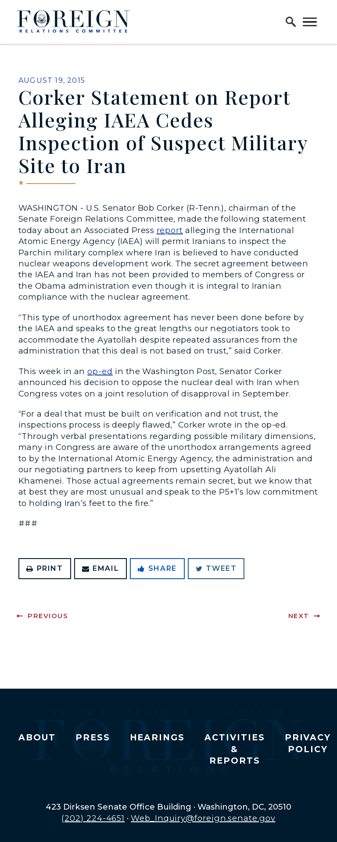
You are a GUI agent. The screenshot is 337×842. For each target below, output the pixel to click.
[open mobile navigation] (310, 21)
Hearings (157, 737)
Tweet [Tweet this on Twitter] (216, 568)
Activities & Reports (234, 749)
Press (92, 737)
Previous (48, 616)
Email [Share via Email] (100, 568)
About (37, 737)
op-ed (100, 371)
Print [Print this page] (44, 568)
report (170, 230)
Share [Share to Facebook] (157, 568)
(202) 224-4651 (93, 818)
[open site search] (291, 22)
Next (298, 616)
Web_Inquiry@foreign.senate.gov (203, 818)
